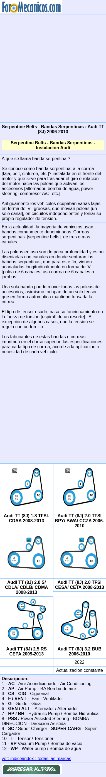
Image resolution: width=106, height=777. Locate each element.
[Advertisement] (52, 68)
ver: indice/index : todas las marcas (36, 758)
